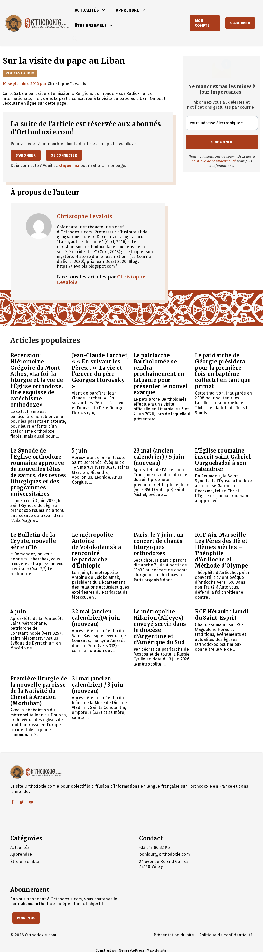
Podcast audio (20, 73)
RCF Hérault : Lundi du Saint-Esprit (221, 614)
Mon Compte (202, 23)
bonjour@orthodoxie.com (164, 854)
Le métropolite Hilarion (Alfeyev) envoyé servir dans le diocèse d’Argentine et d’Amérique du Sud (160, 627)
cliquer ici (69, 165)
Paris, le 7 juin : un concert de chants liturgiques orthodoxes (159, 544)
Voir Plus (26, 918)
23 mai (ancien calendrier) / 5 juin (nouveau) (159, 456)
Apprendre (133, 10)
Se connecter (64, 155)
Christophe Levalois (84, 216)
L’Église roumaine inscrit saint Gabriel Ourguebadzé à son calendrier (223, 459)
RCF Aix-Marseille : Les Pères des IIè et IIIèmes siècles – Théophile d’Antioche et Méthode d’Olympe (222, 550)
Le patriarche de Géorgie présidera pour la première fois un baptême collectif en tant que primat (223, 370)
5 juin (79, 450)
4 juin (18, 611)
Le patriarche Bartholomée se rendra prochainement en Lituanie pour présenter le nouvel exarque (161, 374)
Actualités (93, 10)
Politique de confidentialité (226, 934)
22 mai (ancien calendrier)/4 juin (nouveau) (96, 617)
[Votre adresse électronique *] (222, 123)
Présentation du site (174, 934)
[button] (105, 10)
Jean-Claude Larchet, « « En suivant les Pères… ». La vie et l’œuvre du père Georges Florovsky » (100, 370)
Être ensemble (96, 25)
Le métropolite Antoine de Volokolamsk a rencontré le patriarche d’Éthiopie (96, 550)
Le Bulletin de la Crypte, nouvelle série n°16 (33, 541)
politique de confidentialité (214, 161)
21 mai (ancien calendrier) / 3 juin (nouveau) (97, 684)
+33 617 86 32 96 (154, 847)
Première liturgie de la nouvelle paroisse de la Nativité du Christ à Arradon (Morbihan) (38, 690)
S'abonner (240, 23)
